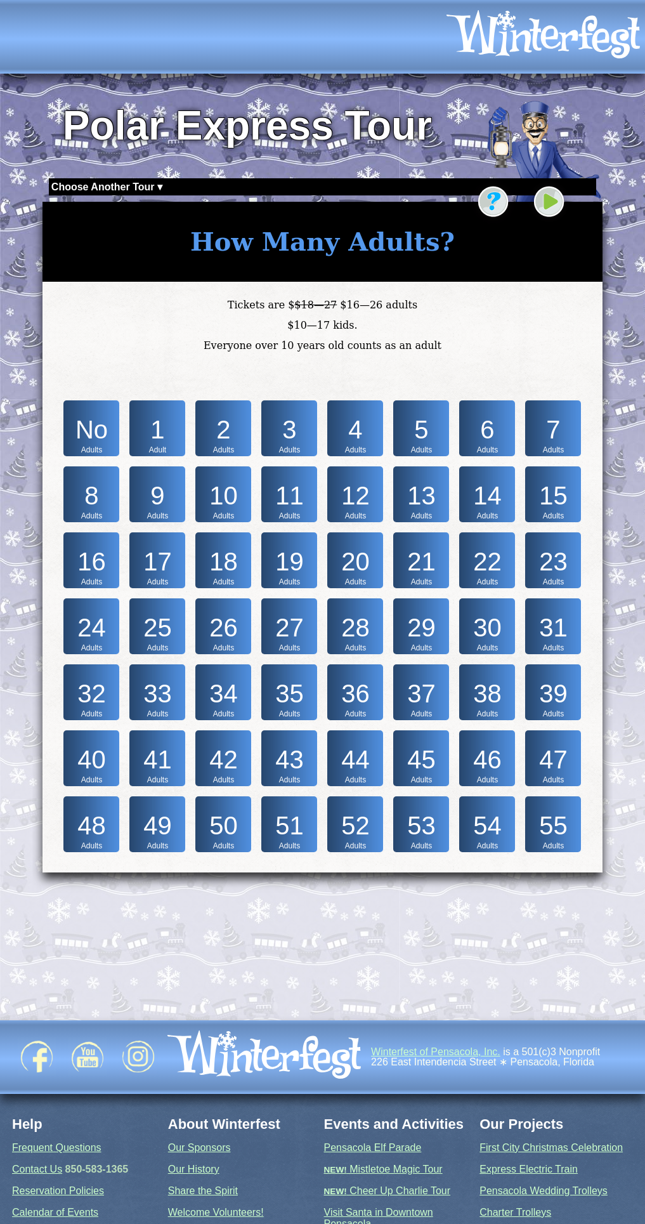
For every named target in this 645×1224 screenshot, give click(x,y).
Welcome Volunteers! (216, 1212)
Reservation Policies (58, 1190)
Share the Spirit (203, 1190)
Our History (193, 1169)
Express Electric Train (528, 1169)
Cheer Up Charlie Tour (387, 1190)
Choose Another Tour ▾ (106, 186)
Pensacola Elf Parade (373, 1147)
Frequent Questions (56, 1147)
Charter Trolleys (515, 1212)
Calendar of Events (55, 1212)
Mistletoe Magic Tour (383, 1169)
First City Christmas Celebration (551, 1147)
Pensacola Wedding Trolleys (543, 1190)
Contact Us (37, 1169)
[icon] (543, 37)
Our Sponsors (199, 1147)
